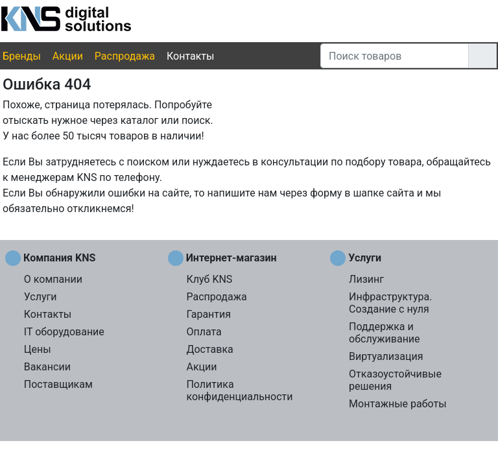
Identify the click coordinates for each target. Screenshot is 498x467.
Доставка (209, 349)
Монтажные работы (398, 404)
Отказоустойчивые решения (395, 380)
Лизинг (366, 279)
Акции (68, 56)
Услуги (40, 297)
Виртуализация (386, 356)
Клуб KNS (209, 279)
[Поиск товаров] (394, 55)
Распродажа (125, 56)
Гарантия (208, 314)
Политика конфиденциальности (239, 390)
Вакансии (47, 367)
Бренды (22, 56)
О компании (53, 279)
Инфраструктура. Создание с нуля (390, 303)
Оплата (203, 332)
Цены (37, 349)
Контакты (190, 56)
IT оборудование (64, 332)
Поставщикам (58, 384)
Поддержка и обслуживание (384, 332)
